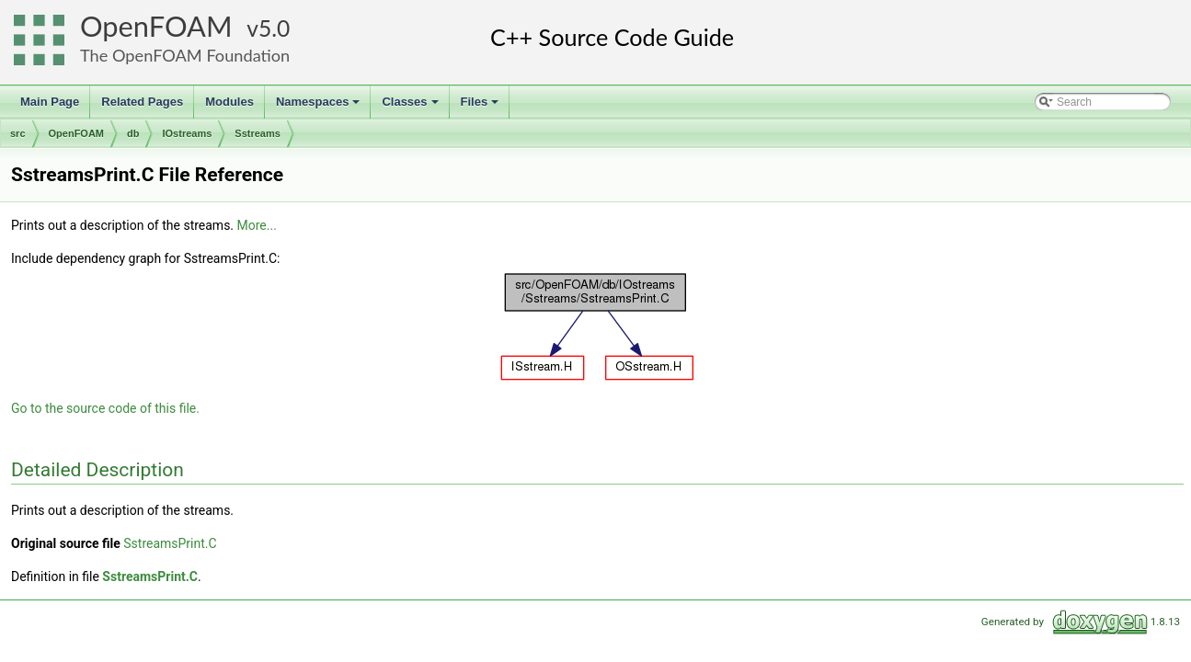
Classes (411, 107)
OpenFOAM (156, 26)
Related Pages (142, 101)
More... (257, 225)
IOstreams (187, 133)
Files (481, 107)
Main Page (49, 101)
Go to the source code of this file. (105, 408)
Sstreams (258, 133)
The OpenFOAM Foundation (185, 55)
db (133, 133)
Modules (229, 101)
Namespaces (319, 107)
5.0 (274, 28)
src (18, 133)
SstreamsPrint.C (169, 543)
